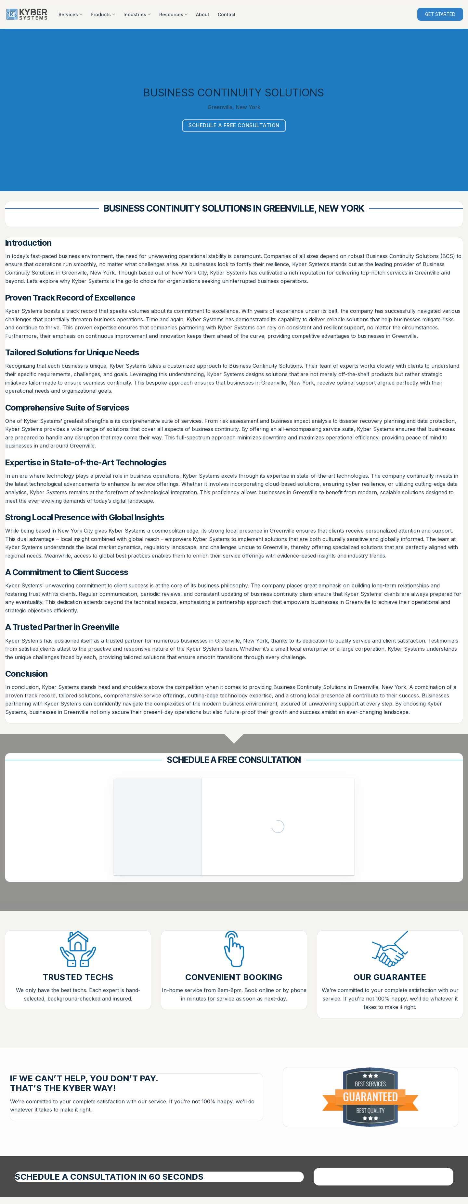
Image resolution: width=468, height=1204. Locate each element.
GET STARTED (440, 14)
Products (103, 14)
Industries (137, 14)
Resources (173, 14)
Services (70, 14)
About (202, 14)
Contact (227, 14)
